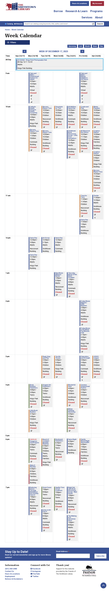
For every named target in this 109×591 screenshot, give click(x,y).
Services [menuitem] (87, 17)
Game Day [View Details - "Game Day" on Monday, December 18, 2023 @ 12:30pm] (33, 255)
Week (95, 46)
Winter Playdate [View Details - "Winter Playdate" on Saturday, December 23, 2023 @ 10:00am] (97, 107)
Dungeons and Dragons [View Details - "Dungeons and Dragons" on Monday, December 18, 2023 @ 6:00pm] (34, 441)
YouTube (35, 574)
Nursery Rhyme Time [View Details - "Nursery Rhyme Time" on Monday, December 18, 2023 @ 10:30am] (34, 130)
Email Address (62, 551)
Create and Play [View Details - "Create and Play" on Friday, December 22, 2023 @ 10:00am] (85, 107)
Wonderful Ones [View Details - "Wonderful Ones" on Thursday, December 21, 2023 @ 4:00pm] (71, 385)
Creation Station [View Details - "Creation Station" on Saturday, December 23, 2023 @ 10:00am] (97, 131)
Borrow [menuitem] (58, 11)
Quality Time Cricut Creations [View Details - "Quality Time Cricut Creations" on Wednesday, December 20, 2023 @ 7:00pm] (59, 489)
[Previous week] (25, 51)
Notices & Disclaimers (14, 579)
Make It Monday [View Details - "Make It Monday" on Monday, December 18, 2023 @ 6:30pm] (33, 466)
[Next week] (82, 51)
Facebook (35, 569)
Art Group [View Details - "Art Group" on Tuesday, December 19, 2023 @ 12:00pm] (46, 238)
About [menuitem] (99, 17)
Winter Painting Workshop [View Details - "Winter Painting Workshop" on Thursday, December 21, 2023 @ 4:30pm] (71, 410)
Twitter (35, 576)
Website (19, 24)
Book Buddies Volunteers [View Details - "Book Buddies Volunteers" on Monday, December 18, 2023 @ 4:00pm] (34, 386)
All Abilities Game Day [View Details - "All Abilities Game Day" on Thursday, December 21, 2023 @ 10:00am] (72, 107)
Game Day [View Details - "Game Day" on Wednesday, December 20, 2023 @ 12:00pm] (58, 238)
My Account (97, 3)
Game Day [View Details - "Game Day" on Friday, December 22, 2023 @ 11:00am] (84, 219)
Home (7, 30)
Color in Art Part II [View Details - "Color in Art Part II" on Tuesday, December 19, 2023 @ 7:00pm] (47, 510)
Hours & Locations (79, 3)
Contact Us (9, 571)
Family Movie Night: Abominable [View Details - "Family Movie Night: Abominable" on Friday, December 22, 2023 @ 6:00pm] (85, 441)
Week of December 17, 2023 (53, 51)
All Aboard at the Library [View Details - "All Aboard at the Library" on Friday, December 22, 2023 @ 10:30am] (85, 131)
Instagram (36, 571)
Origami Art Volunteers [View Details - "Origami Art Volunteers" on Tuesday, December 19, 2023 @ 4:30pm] (47, 385)
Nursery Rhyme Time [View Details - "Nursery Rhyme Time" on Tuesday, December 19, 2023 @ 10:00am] (47, 107)
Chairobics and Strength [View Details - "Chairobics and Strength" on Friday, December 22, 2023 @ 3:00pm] (85, 357)
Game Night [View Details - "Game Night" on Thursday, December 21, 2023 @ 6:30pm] (72, 439)
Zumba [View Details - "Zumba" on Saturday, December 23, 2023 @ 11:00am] (96, 195)
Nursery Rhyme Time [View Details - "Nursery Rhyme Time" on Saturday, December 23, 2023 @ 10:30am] (98, 171)
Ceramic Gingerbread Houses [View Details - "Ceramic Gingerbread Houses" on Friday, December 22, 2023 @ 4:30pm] (85, 386)
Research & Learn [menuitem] (76, 11)
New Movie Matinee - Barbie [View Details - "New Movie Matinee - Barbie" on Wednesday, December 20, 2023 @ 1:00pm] (59, 274)
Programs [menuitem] (96, 11)
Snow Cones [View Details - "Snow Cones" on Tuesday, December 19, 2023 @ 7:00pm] (47, 487)
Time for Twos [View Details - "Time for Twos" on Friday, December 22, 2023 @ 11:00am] (84, 196)
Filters (13, 42)
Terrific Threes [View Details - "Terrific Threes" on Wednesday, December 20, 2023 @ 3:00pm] (58, 357)
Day (101, 46)
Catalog (10, 24)
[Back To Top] (103, 585)
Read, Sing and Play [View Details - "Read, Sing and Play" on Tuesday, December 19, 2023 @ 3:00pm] (46, 357)
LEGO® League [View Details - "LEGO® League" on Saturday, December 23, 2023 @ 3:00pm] (96, 357)
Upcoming (72, 46)
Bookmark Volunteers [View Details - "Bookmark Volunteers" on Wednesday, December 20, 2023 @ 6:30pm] (59, 440)
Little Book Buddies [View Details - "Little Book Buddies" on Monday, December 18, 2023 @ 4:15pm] (34, 411)
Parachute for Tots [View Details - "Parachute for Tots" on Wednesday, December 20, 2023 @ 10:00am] (59, 107)
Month (87, 46)
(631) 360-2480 (11, 569)
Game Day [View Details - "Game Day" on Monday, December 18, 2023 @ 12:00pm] (33, 238)
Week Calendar (18, 30)
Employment (10, 576)
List (80, 46)
